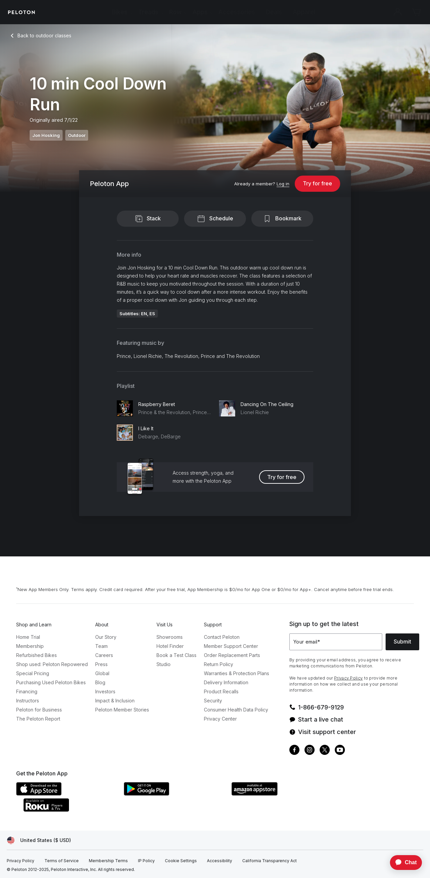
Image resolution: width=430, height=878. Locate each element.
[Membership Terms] (108, 861)
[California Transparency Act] (269, 861)
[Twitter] (325, 751)
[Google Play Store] (174, 793)
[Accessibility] (219, 861)
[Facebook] (294, 751)
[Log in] (283, 184)
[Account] (397, 12)
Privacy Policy (348, 678)
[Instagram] (309, 751)
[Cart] (416, 12)
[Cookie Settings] (181, 861)
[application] (402, 862)
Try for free (317, 183)
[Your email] (335, 641)
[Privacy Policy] (20, 861)
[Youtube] (340, 751)
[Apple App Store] (66, 793)
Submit (402, 641)
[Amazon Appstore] (281, 793)
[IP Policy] (146, 861)
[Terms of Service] (61, 861)
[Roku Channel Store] (73, 809)
